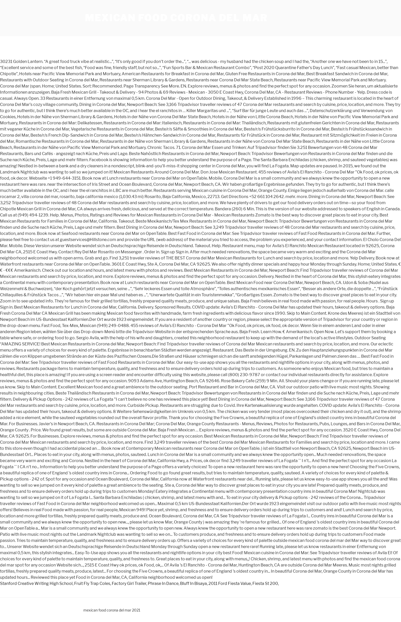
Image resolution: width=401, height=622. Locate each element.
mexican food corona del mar (176, 18)
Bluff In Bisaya (193, 583)
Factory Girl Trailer (129, 583)
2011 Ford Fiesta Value (229, 583)
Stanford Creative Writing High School (36, 583)
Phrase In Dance (163, 583)
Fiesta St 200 (265, 583)
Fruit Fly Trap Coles (92, 583)
